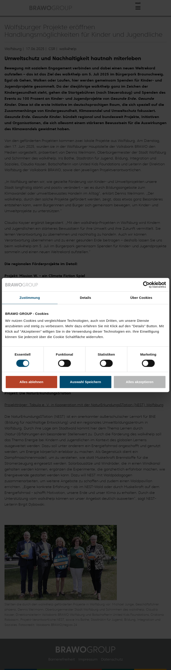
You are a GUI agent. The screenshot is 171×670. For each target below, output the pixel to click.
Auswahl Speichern (85, 382)
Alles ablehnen (31, 382)
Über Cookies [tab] (141, 298)
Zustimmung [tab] (30, 298)
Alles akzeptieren (139, 382)
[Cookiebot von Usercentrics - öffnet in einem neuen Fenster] (146, 284)
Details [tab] (85, 298)
